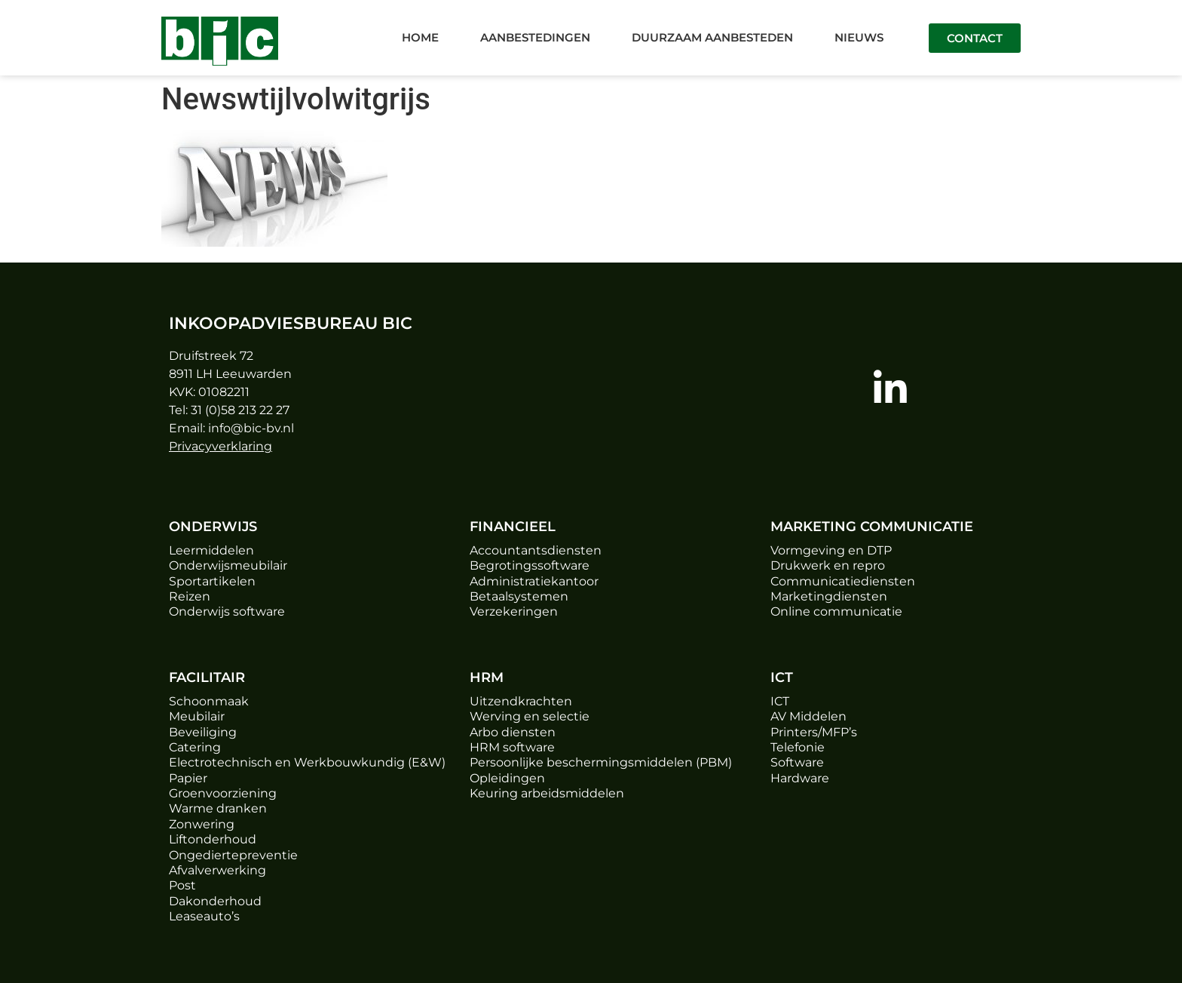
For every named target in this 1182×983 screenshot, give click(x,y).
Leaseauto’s (204, 916)
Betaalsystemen (519, 596)
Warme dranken (218, 808)
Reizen (189, 596)
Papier (188, 778)
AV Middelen (808, 716)
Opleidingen (507, 778)
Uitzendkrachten (521, 701)
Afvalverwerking (217, 870)
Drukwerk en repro (827, 565)
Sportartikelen (212, 581)
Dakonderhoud (215, 901)
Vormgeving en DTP (831, 550)
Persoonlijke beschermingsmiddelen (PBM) (601, 762)
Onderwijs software (227, 611)
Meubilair (197, 716)
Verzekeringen (514, 611)
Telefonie (797, 747)
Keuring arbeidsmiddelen (547, 793)
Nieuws (858, 37)
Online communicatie (836, 611)
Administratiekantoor (534, 581)
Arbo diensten (513, 732)
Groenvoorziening (223, 793)
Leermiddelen (211, 550)
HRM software (512, 747)
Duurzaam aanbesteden (712, 37)
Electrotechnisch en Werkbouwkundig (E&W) (307, 762)
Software (797, 762)
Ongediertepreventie (233, 855)
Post (182, 885)
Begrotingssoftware (529, 565)
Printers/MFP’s (813, 732)
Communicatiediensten (842, 581)
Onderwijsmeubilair (228, 565)
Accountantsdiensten (536, 550)
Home (420, 37)
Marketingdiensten (828, 596)
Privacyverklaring (220, 446)
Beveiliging (203, 732)
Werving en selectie (529, 716)
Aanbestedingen (535, 37)
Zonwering (201, 824)
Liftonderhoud (212, 839)
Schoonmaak (209, 701)
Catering (195, 747)
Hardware (799, 778)
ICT (779, 701)
